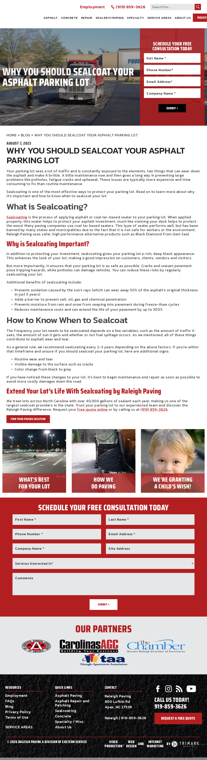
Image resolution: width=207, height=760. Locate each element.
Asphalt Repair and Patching (72, 703)
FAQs (9, 701)
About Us (183, 17)
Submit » (103, 604)
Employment (92, 6)
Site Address (119, 548)
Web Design (131, 744)
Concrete (69, 17)
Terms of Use (17, 717)
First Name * (25, 519)
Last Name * (119, 519)
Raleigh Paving (24, 13)
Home (11, 135)
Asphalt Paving (68, 695)
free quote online (92, 409)
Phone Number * (29, 534)
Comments (24, 578)
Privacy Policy (18, 712)
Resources (13, 687)
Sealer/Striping (110, 17)
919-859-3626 (133, 718)
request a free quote (178, 719)
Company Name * (29, 548)
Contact (111, 687)
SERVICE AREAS (19, 727)
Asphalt (50, 17)
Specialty (135, 17)
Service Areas (159, 17)
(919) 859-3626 (128, 7)
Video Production (113, 744)
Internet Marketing (155, 744)
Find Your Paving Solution (28, 419)
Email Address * (122, 534)
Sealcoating (16, 217)
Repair (86, 17)
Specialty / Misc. (70, 721)
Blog (25, 135)
